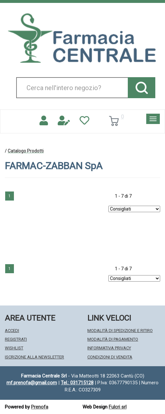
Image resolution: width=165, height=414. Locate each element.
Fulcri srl (117, 407)
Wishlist (14, 348)
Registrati (16, 339)
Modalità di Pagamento (112, 339)
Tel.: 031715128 (77, 383)
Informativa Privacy (109, 348)
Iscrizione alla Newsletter (34, 357)
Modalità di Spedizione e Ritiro (120, 330)
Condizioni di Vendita (109, 357)
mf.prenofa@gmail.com (31, 383)
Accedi (12, 330)
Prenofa (39, 407)
